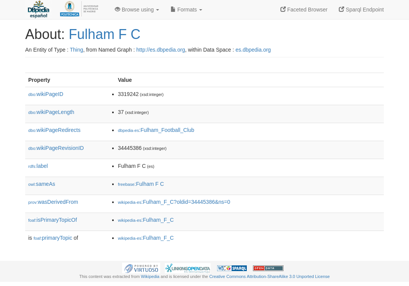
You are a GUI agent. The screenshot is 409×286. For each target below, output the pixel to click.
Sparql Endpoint (361, 9)
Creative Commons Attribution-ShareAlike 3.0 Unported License (269, 276)
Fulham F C (104, 34)
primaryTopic (53, 238)
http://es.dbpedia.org (160, 50)
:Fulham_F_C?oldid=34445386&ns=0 (174, 202)
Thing (76, 50)
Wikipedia (150, 276)
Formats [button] (186, 9)
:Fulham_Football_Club (156, 130)
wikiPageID (45, 94)
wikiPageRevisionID (56, 148)
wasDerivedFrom (53, 202)
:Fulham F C (141, 184)
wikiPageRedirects (54, 130)
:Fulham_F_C (146, 220)
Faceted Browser (304, 9)
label (38, 166)
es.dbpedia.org (253, 50)
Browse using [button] (137, 9)
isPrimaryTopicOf (52, 220)
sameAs (41, 184)
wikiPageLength (51, 112)
